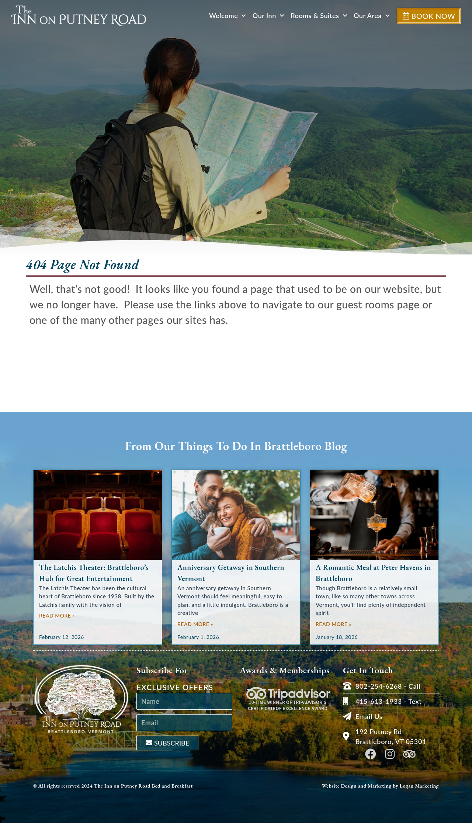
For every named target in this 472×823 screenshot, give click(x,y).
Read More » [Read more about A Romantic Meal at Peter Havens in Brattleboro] (333, 624)
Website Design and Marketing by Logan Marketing (380, 785)
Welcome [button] (226, 16)
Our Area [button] (370, 16)
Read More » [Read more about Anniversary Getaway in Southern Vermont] (195, 624)
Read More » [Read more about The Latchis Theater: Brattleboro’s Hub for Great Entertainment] (57, 615)
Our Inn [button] (267, 16)
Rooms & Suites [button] (317, 16)
